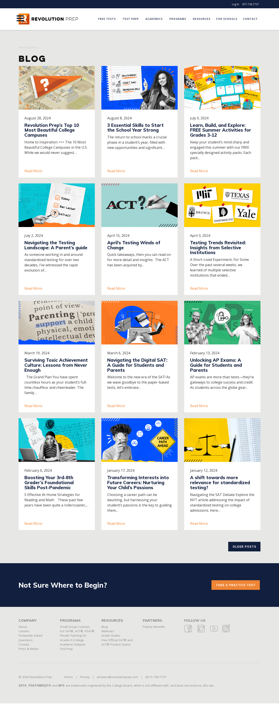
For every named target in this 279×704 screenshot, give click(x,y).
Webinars (107, 632)
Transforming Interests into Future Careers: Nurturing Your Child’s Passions (138, 482)
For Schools (227, 19)
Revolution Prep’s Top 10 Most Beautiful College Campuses (51, 130)
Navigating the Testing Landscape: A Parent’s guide (55, 245)
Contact (250, 19)
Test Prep (131, 19)
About (23, 627)
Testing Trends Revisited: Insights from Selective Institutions (218, 247)
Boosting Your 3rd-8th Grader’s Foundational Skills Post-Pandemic (49, 482)
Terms (68, 678)
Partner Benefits (154, 627)
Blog (104, 627)
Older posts (243, 546)
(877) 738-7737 (155, 678)
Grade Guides (110, 636)
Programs (178, 19)
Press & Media (28, 650)
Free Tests (107, 19)
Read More (33, 171)
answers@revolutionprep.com (117, 678)
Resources (201, 19)
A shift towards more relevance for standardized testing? (220, 482)
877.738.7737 (250, 4)
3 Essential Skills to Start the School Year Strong (135, 127)
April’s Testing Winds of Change (133, 245)
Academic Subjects (72, 645)
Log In (235, 4)
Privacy (85, 678)
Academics (154, 19)
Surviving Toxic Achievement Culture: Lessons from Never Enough (56, 365)
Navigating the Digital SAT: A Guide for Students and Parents (137, 365)
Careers (24, 632)
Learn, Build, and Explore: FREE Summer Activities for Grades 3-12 (220, 130)
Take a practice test (235, 585)
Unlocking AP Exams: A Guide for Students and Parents (216, 365)
